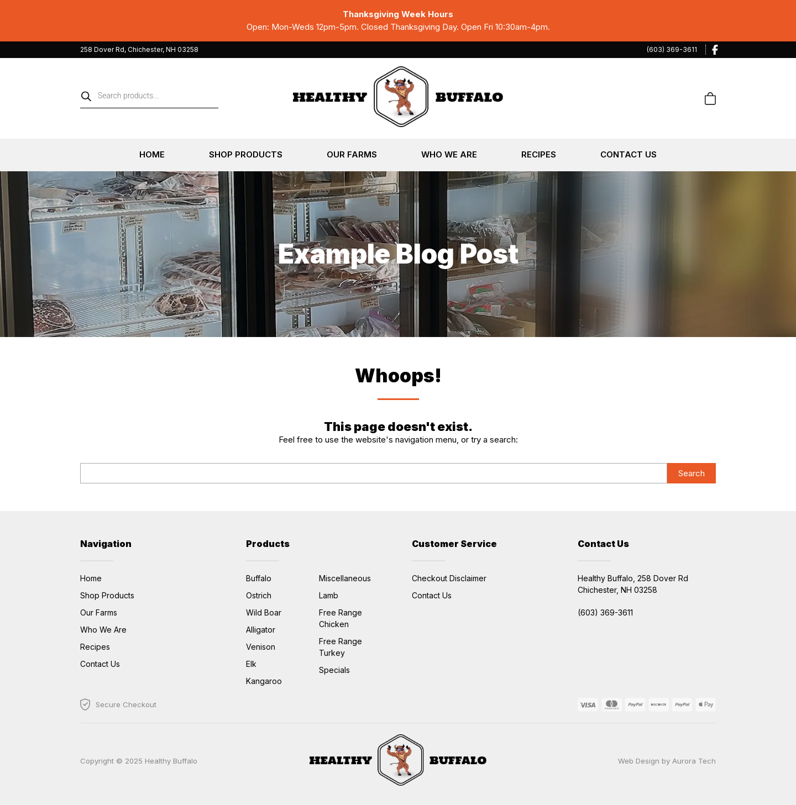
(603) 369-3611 (672, 49)
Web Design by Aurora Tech (667, 760)
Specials (334, 670)
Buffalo (258, 578)
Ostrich (258, 595)
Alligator (260, 629)
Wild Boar (263, 612)
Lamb (328, 595)
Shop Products (245, 154)
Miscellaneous (345, 578)
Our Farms (352, 154)
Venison (260, 646)
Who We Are (449, 154)
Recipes (538, 154)
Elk (251, 664)
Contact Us (628, 154)
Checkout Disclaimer (449, 578)
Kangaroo (264, 681)
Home (152, 154)
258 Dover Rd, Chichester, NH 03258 (139, 49)
